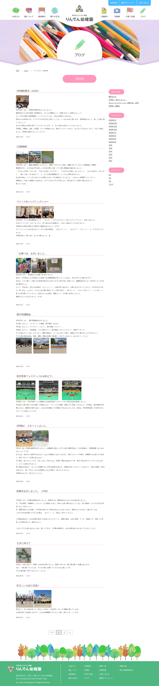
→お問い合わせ (104, 674)
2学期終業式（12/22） (28, 91)
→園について (72, 670)
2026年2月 (112, 120)
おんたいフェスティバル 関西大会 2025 (124, 103)
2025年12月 (113, 123)
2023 (110, 154)
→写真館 (85, 670)
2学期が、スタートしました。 (32, 426)
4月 (110, 175)
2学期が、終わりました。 (118, 100)
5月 (110, 178)
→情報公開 (122, 666)
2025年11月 (113, 126)
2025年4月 (112, 136)
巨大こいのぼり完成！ (28, 585)
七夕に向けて (24, 543)
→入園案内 (86, 666)
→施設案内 (71, 674)
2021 (110, 161)
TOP (17, 71)
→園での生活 (72, 678)
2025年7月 (112, 133)
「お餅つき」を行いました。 (32, 253)
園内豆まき (112, 97)
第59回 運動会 (114, 106)
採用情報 (113, 3)
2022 (110, 158)
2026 (110, 145)
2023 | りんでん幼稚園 (79, 13)
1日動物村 (22, 146)
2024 (110, 151)
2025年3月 (112, 139)
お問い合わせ (144, 3)
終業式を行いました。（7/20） (33, 491)
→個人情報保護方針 (125, 670)
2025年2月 (112, 142)
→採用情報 (102, 670)
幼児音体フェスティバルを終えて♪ (35, 376)
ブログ (26, 71)
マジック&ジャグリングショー (33, 201)
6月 (110, 181)
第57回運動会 (24, 314)
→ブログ (85, 678)
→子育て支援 (87, 674)
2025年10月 (113, 129)
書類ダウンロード (128, 3)
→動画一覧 (102, 666)
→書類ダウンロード (105, 678)
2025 (110, 148)
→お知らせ (71, 666)
